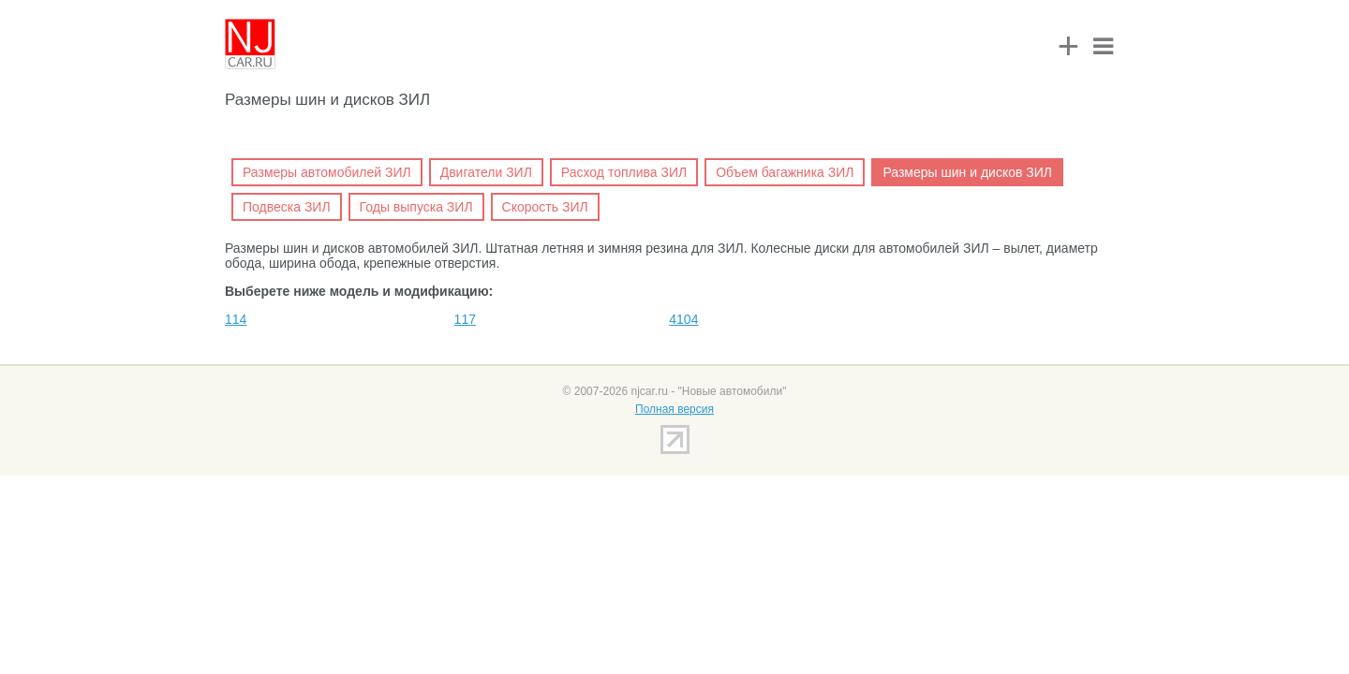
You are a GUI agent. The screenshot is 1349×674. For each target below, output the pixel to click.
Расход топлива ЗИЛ (624, 172)
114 (235, 319)
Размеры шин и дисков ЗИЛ (967, 172)
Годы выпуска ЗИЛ (416, 206)
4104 (683, 319)
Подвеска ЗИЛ (287, 206)
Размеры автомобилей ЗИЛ (327, 172)
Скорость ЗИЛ (545, 206)
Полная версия (674, 409)
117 (465, 319)
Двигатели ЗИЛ (486, 172)
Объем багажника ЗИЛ (784, 172)
